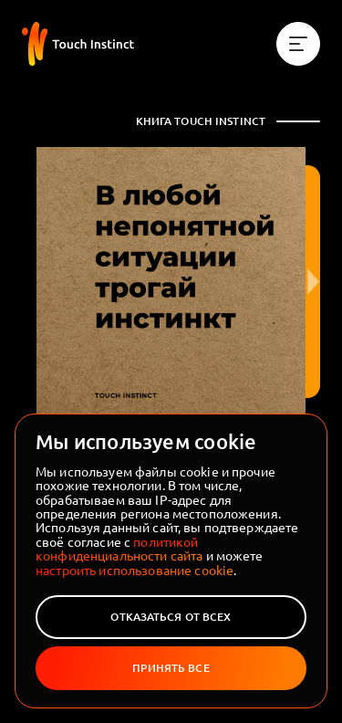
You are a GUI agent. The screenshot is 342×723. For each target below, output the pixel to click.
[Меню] (298, 44)
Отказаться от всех (170, 616)
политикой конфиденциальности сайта (119, 548)
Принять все (170, 668)
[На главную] (78, 44)
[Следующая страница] (313, 281)
